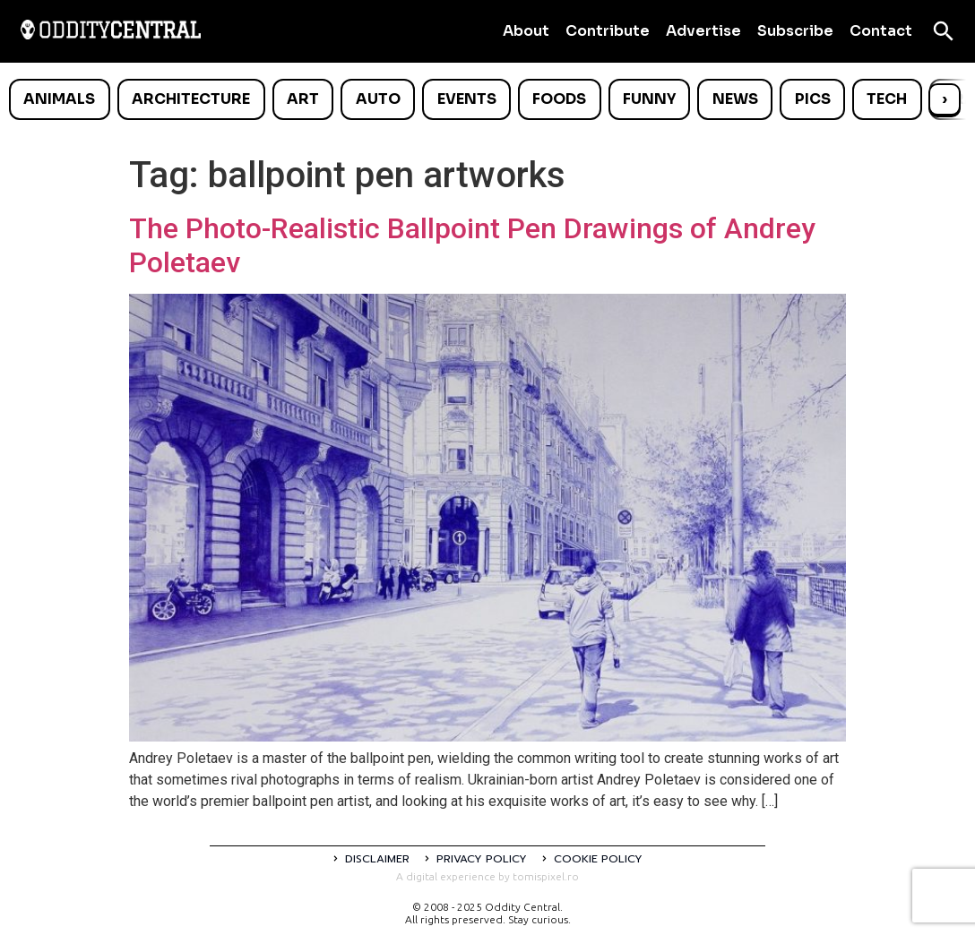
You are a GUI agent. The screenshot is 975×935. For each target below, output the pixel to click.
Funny (649, 99)
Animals (59, 99)
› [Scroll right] (944, 99)
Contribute (607, 30)
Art (303, 99)
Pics (813, 99)
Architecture (191, 99)
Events (466, 99)
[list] (487, 99)
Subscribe (795, 30)
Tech (887, 99)
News (735, 99)
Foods (559, 99)
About (526, 30)
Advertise (703, 30)
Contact (881, 30)
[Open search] (943, 31)
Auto (378, 99)
